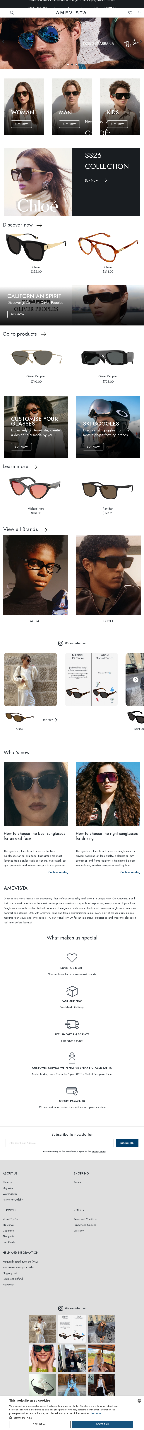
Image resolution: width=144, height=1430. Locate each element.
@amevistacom (71, 643)
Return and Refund (13, 1279)
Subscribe (127, 1143)
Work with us (10, 1194)
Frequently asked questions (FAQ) (20, 1261)
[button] (68, 65)
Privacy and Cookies (85, 1225)
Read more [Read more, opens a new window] (95, 1413)
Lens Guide (9, 1242)
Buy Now (21, 124)
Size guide (8, 1236)
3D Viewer (8, 1225)
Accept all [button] (102, 1424)
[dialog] (72, 1413)
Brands (77, 1182)
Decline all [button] (40, 1424)
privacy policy (99, 1151)
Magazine (8, 1188)
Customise (8, 1230)
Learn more (15, 466)
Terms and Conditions (85, 1219)
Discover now (18, 225)
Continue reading (58, 872)
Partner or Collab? (13, 1199)
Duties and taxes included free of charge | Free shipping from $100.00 (72, 4)
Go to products (20, 334)
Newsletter (8, 1284)
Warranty (79, 1230)
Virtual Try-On (10, 1219)
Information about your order (18, 1267)
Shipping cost (10, 1273)
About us (7, 1182)
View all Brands (20, 529)
